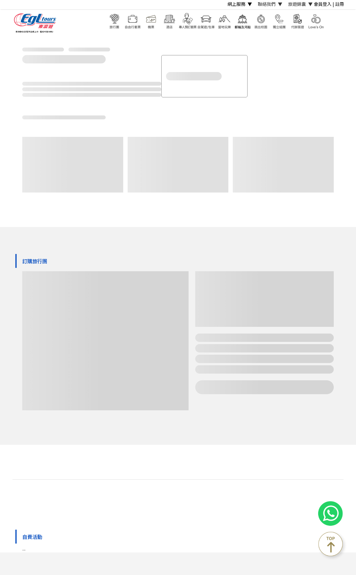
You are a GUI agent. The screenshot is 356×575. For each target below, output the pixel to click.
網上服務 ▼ (240, 4)
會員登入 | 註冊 (329, 4)
